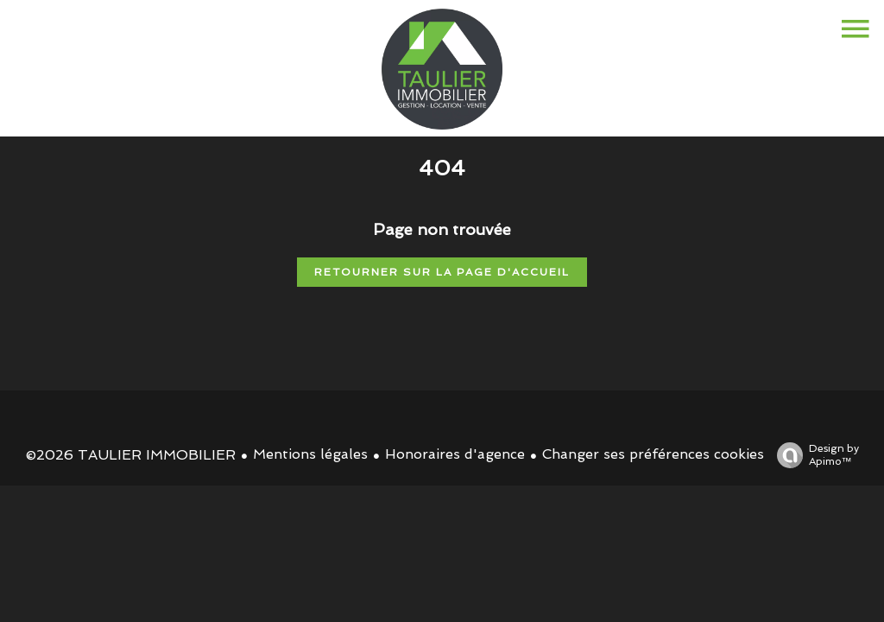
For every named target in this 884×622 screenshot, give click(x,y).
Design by (813, 455)
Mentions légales (310, 454)
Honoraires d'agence (455, 454)
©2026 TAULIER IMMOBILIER (131, 455)
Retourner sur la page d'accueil (442, 272)
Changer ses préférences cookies (653, 454)
